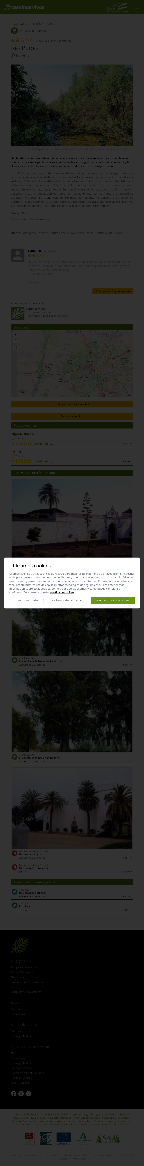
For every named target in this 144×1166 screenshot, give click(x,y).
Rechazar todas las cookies (67, 600)
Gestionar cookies (28, 600)
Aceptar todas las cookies (112, 600)
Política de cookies (62, 592)
